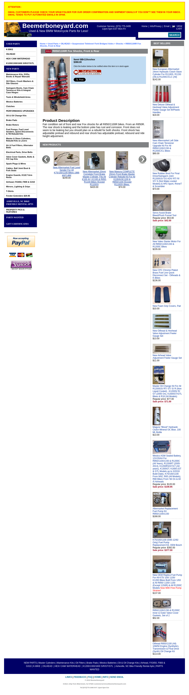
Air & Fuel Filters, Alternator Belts (19, 146)
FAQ (90, 677)
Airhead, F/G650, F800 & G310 (20, 182)
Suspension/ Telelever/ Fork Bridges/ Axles (93, 44)
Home (144, 26)
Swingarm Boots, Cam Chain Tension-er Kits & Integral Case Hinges (20, 90)
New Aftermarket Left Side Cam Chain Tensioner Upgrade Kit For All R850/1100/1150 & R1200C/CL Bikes (165, 145)
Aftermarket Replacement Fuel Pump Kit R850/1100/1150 (165, 511)
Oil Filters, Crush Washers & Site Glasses (19, 82)
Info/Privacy (155, 26)
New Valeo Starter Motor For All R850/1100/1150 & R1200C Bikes (167, 244)
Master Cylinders (47, 663)
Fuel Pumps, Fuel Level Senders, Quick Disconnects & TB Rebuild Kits (20, 131)
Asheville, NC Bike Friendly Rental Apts (19, 202)
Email (166, 26)
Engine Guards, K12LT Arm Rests (19, 176)
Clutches (10, 106)
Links (68, 677)
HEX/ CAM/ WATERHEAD (18, 59)
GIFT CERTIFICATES (17, 224)
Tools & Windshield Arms (18, 97)
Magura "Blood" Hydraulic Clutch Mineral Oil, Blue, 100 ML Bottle (167, 430)
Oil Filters (80, 663)
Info (105, 677)
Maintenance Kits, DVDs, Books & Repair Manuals (18, 75)
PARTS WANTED (15, 217)
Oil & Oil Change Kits (16, 115)
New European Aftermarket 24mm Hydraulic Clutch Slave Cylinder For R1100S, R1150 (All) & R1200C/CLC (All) (167, 73)
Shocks (119, 44)
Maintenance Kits (65, 663)
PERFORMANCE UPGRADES (20, 111)
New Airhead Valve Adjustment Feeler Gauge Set (167, 356)
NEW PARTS (12, 68)
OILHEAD (10, 54)
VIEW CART (179, 27)
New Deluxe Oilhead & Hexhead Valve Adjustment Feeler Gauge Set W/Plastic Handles (166, 108)
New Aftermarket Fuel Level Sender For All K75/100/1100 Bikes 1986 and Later (66, 171)
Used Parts (13, 44)
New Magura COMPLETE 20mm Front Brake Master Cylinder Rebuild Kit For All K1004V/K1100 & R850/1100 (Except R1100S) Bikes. (122, 178)
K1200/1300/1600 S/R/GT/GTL (20, 63)
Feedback (80, 677)
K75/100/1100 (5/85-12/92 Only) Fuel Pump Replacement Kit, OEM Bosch (167, 542)
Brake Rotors (12, 125)
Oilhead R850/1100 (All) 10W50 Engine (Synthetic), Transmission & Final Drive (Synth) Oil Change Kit (166, 647)
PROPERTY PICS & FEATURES (15, 211)
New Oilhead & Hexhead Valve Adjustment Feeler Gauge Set (165, 333)
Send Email (117, 677)
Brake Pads (11, 120)
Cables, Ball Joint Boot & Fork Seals (18, 169)
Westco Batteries (14, 102)
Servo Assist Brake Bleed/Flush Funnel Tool (164, 214)
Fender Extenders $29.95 (18, 196)
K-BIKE (9, 49)
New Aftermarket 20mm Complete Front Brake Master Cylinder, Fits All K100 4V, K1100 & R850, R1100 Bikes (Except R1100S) (94, 178)
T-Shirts (10, 191)
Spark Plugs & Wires (16, 164)
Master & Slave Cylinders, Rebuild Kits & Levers (18, 139)
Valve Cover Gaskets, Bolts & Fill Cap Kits (20, 158)
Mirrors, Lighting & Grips (18, 186)
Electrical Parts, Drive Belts (19, 152)
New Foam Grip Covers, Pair (167, 306)
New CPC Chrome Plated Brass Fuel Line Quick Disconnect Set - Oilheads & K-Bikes (166, 274)
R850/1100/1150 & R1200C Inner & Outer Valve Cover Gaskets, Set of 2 (166, 613)
